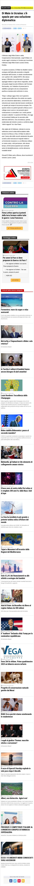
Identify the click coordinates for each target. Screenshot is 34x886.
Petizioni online (8, 193)
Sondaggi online (9, 238)
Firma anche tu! (14, 228)
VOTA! (15, 280)
